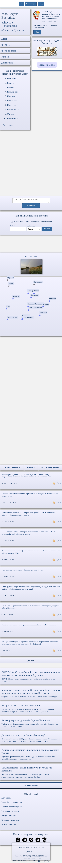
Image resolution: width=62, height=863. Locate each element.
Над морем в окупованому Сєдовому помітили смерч (23, 571)
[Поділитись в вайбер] (31, 841)
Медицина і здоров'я (10, 812)
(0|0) (59, 484)
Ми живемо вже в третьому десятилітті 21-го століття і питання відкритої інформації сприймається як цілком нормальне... (31, 709)
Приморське (12, 92)
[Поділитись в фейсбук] (18, 841)
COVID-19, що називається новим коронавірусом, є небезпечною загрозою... (31, 677)
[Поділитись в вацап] (44, 841)
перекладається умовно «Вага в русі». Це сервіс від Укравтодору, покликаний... (31, 724)
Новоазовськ (13, 118)
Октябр (10, 114)
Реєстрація (30, 4)
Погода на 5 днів (47, 65)
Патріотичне (13, 109)
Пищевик (11, 105)
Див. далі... (30, 851)
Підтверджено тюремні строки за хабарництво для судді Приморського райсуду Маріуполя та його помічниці (31, 588)
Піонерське (12, 100)
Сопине (10, 83)
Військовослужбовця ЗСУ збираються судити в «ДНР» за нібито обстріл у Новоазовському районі (28, 514)
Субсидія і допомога (10, 821)
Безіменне (11, 78)
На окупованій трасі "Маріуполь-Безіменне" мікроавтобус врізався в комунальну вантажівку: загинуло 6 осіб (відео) (30, 643)
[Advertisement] (31, 164)
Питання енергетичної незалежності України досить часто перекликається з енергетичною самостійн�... (31, 773)
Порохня (11, 96)
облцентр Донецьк (12, 30)
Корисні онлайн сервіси (11, 807)
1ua (21, 4)
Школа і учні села (9, 825)
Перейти (47, 230)
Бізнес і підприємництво (11, 803)
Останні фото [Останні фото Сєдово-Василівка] (31, 257)
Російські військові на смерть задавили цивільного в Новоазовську (29, 626)
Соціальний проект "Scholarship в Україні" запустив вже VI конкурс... (31, 694)
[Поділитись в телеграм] (24, 841)
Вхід (40, 4)
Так (37, 32)
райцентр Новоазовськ (9, 24)
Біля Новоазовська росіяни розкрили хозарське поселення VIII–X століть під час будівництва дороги (29, 533)
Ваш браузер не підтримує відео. (31, 244)
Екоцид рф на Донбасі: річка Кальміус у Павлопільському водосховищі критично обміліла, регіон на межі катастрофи (26, 476)
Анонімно (31, 206)
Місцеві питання (8, 816)
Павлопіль (12, 87)
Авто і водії (6, 799)
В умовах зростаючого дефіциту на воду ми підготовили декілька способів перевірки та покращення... (31, 755)
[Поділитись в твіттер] (37, 841)
